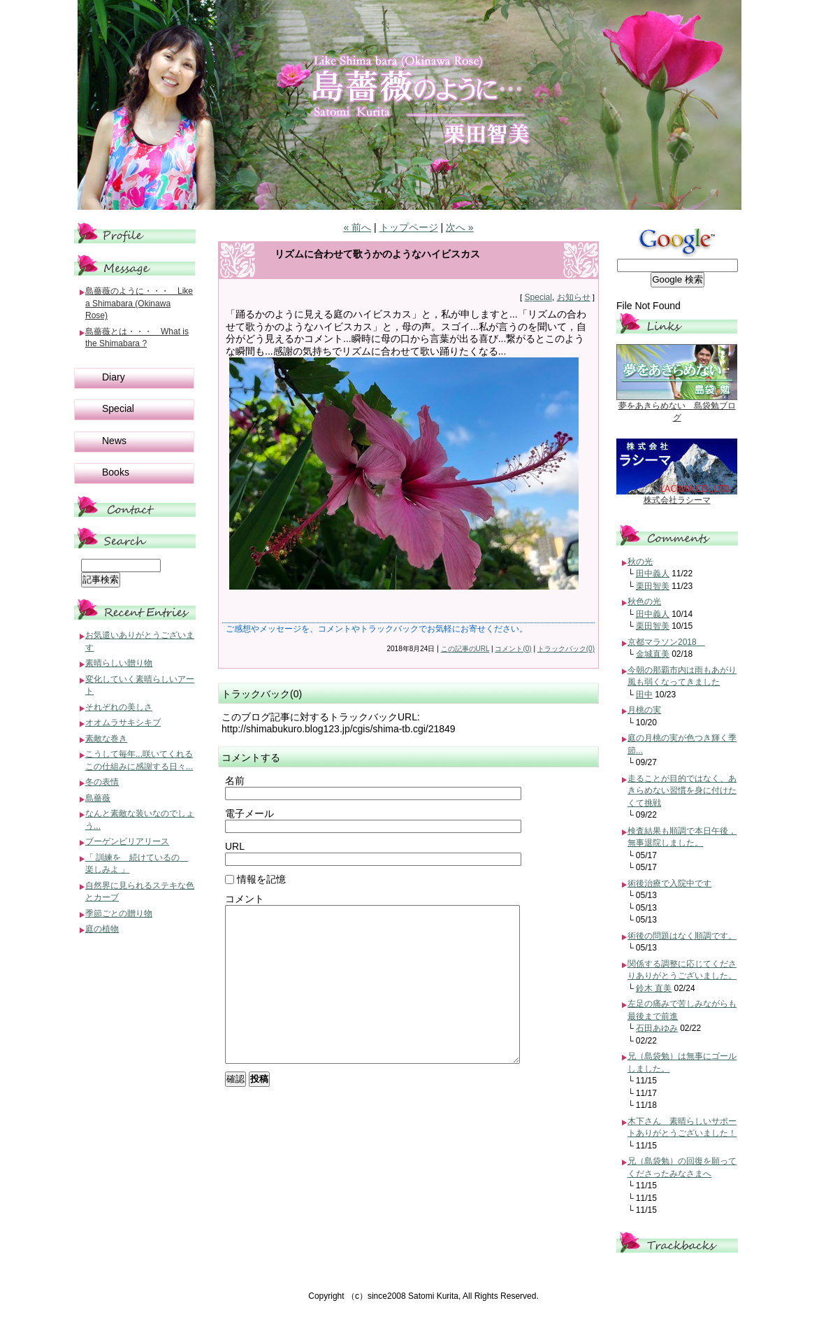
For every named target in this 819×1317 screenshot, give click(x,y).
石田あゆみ (657, 1028)
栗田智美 (652, 586)
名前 (235, 780)
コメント (244, 898)
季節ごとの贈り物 (118, 913)
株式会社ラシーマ (677, 500)
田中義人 (652, 573)
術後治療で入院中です (669, 883)
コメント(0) (513, 649)
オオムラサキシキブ (123, 722)
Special (538, 297)
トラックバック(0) (566, 649)
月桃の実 (644, 710)
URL (235, 846)
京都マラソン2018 (666, 642)
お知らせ (573, 297)
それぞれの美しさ (118, 707)
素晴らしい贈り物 (118, 663)
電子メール (249, 813)
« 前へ (357, 227)
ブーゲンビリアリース (127, 841)
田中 (644, 694)
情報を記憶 (255, 879)
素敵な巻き (106, 738)
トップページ (408, 227)
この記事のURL (465, 649)
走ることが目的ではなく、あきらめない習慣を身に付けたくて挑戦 (682, 791)
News (114, 440)
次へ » (460, 227)
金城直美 (652, 654)
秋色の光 (644, 601)
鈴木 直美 (654, 988)
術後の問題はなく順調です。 (682, 936)
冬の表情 (102, 782)
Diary (113, 377)
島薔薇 (97, 798)
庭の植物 (102, 929)
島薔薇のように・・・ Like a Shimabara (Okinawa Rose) (139, 303)
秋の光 (640, 562)
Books (115, 472)
